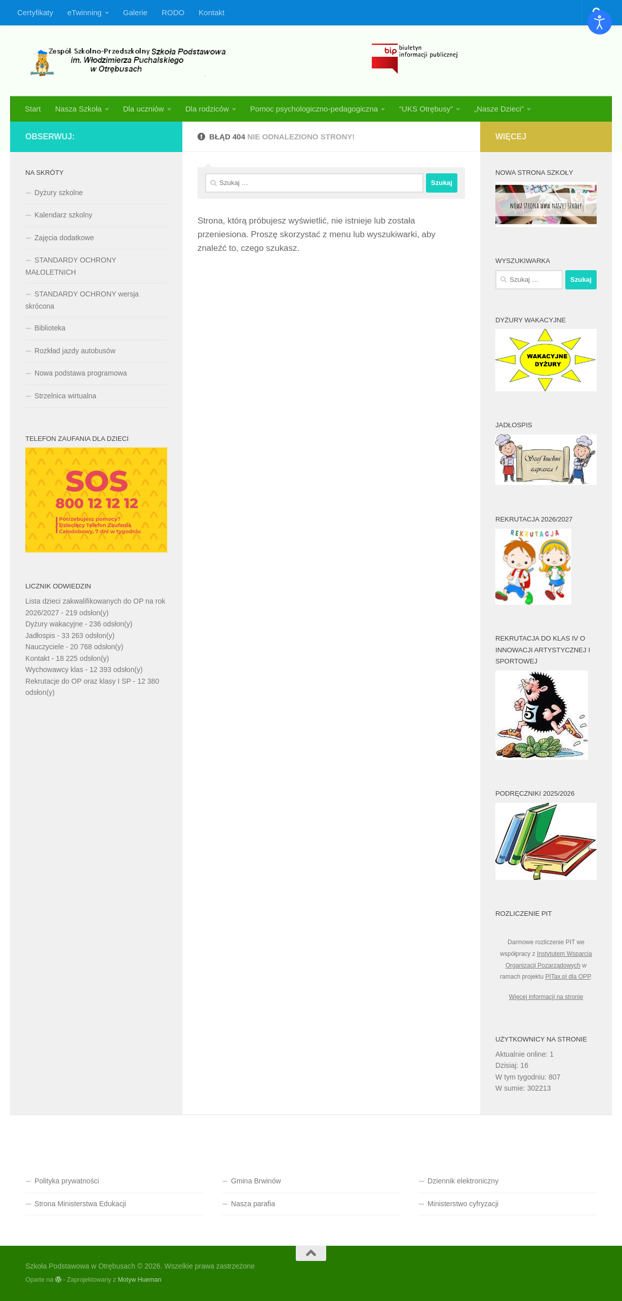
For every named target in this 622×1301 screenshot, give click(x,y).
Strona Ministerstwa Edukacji (80, 1204)
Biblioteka (49, 328)
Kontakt (211, 12)
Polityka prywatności (66, 1181)
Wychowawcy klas (54, 669)
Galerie (135, 12)
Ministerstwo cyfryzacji (462, 1204)
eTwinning (84, 12)
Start (33, 108)
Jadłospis (40, 635)
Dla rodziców (207, 108)
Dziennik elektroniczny (462, 1181)
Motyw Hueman (140, 1279)
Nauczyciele (44, 647)
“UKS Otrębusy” (426, 108)
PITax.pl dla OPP (567, 976)
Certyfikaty (35, 12)
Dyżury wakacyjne (54, 624)
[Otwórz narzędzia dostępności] (600, 22)
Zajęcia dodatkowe (64, 238)
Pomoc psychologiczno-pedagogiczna (314, 108)
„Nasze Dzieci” (499, 108)
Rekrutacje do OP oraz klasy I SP (78, 681)
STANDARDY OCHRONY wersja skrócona (82, 300)
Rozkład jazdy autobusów (74, 351)
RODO (173, 12)
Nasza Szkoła (78, 108)
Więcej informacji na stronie (546, 996)
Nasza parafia (253, 1204)
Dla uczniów (143, 108)
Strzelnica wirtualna (65, 396)
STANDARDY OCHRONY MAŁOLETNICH (70, 266)
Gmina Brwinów (256, 1181)
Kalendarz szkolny (63, 215)
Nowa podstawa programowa (80, 373)
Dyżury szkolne (58, 193)
